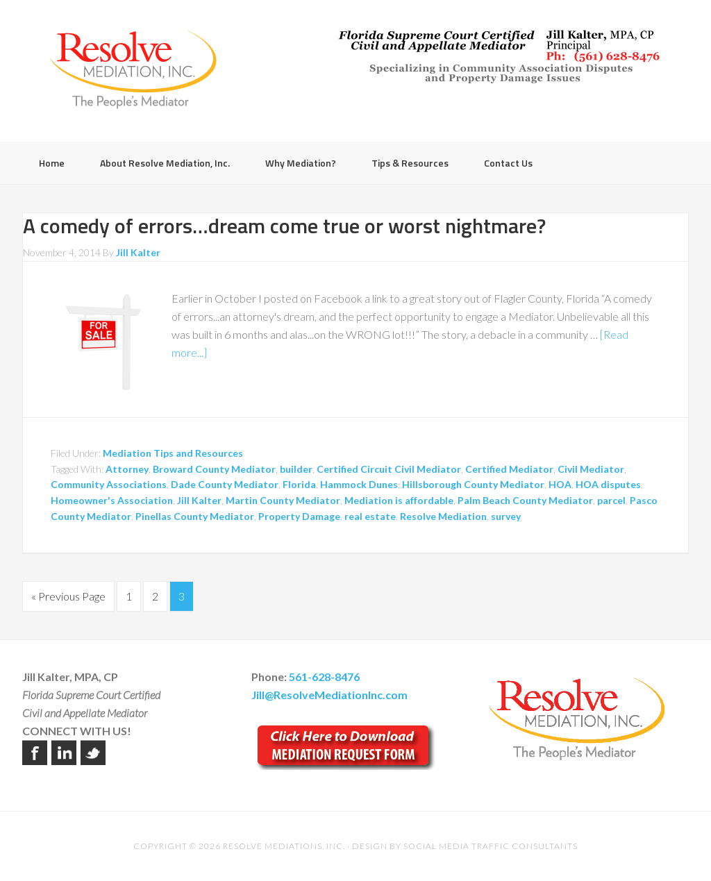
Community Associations (109, 484)
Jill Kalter (199, 500)
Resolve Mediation (443, 516)
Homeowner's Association (112, 500)
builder (296, 469)
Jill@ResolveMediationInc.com (329, 694)
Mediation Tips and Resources (173, 453)
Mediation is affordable (398, 500)
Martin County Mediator (283, 500)
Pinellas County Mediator (194, 516)
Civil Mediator (591, 469)
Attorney (127, 469)
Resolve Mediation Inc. (133, 69)
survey (506, 516)
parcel (611, 500)
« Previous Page (68, 596)
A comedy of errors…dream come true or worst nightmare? (284, 226)
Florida (299, 484)
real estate (370, 516)
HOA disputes (608, 484)
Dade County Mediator (224, 484)
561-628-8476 (324, 676)
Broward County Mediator (214, 469)
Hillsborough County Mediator (473, 484)
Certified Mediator (509, 469)
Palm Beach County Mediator (525, 500)
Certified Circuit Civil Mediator (389, 469)
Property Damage (299, 516)
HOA (560, 484)
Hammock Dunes (359, 484)
